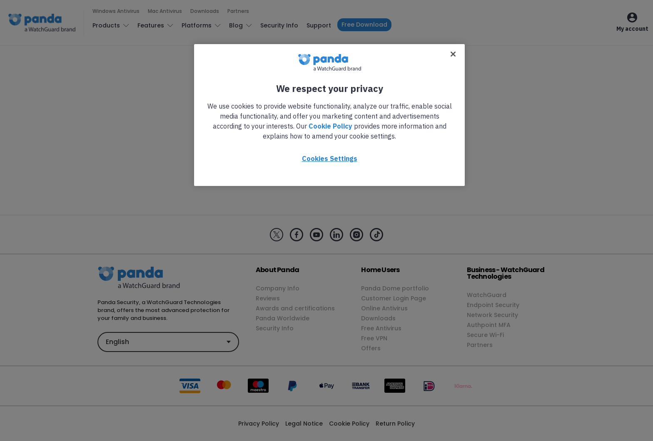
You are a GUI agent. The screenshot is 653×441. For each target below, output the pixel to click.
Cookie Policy (330, 126)
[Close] (453, 54)
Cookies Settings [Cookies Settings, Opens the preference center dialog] (329, 158)
